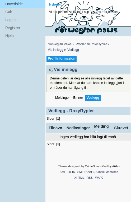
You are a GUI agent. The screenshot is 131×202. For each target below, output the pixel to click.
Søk (8, 12)
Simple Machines (107, 171)
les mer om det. (108, 12)
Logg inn (12, 20)
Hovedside (14, 4)
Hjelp (9, 36)
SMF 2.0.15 (67, 171)
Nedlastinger (78, 128)
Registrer (12, 28)
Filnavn (55, 128)
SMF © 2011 (85, 171)
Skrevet (121, 128)
